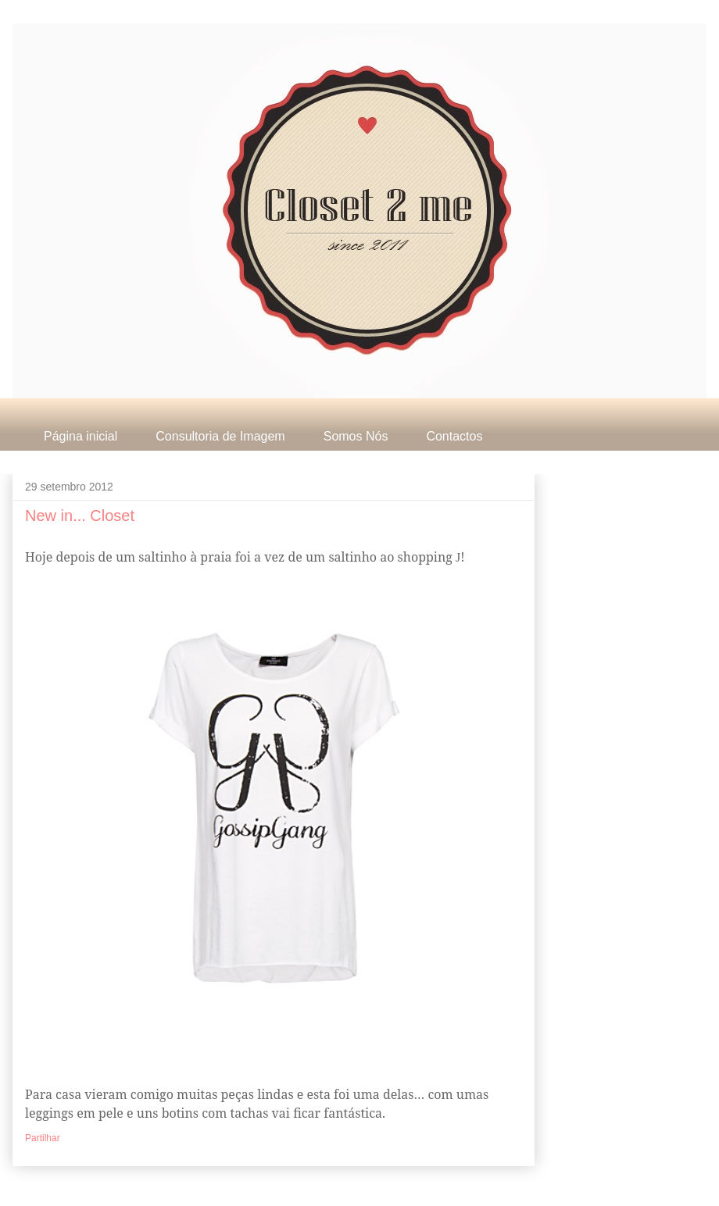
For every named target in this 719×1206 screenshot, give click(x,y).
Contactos (454, 436)
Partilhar (42, 1138)
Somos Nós (356, 436)
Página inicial (80, 436)
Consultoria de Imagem (220, 436)
